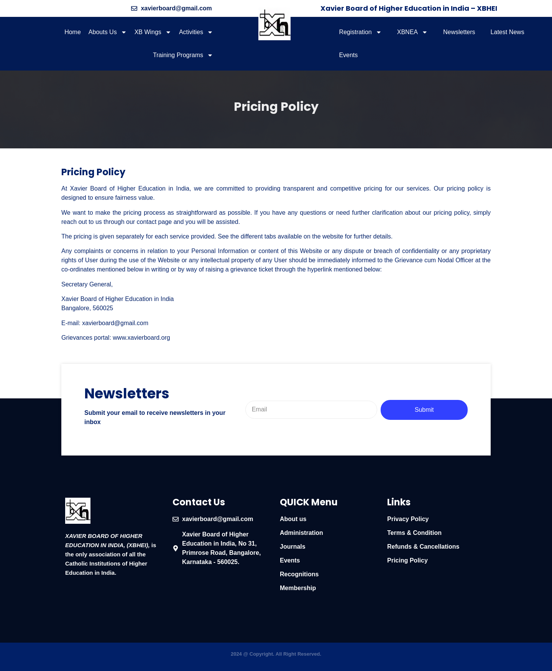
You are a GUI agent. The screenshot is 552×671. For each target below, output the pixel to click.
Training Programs (183, 55)
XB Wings (153, 32)
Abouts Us (108, 32)
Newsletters (459, 32)
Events (348, 55)
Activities (196, 32)
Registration (360, 32)
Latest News (507, 32)
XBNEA (412, 32)
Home (72, 32)
